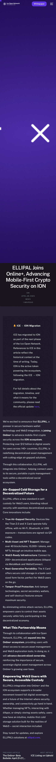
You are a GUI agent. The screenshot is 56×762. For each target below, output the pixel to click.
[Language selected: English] (25, 756)
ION (27, 293)
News (28, 299)
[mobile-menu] (51, 4)
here (36, 406)
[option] (1, 753)
